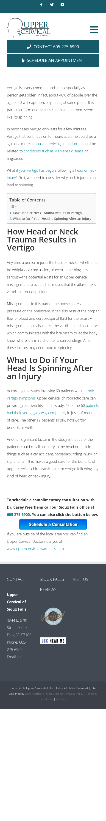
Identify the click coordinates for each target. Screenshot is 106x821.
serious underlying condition (54, 143)
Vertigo (12, 87)
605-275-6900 (18, 514)
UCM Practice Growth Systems (44, 694)
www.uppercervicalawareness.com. (36, 548)
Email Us (14, 656)
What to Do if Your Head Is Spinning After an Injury (52, 218)
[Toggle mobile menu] (94, 29)
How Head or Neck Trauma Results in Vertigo (47, 213)
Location (61, 699)
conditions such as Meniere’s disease (54, 151)
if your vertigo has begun (36, 170)
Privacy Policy (74, 694)
